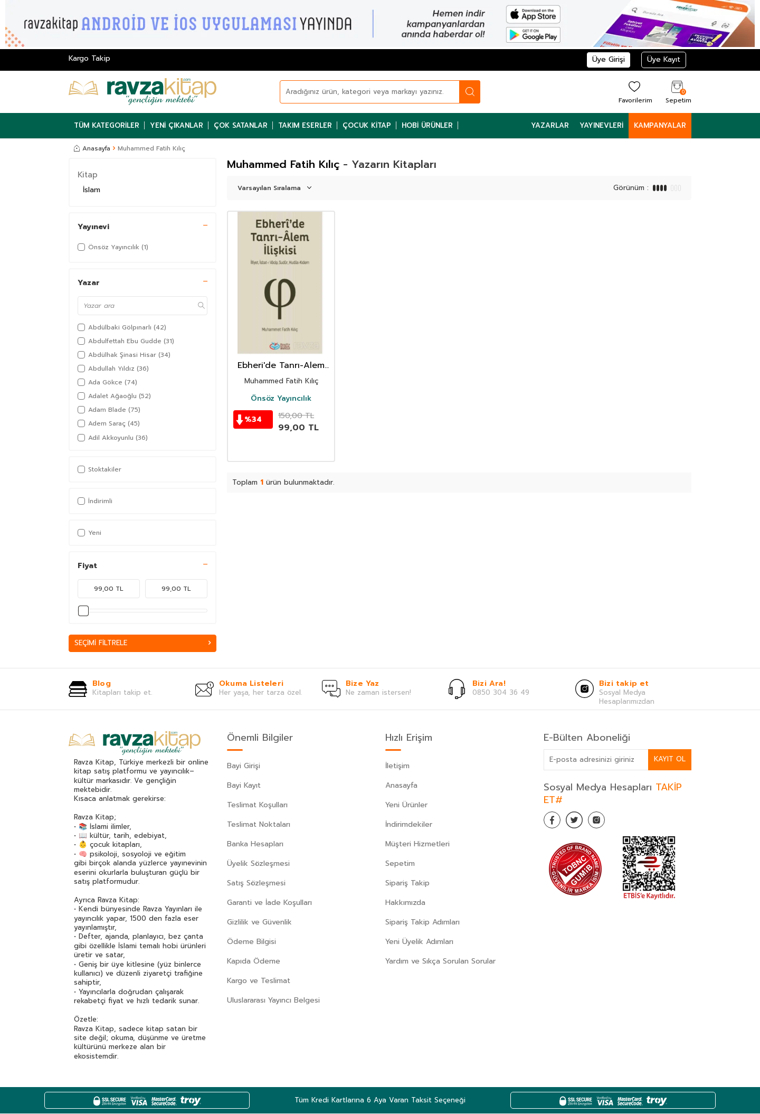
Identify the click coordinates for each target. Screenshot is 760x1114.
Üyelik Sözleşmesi (258, 864)
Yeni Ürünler (406, 805)
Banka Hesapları (255, 844)
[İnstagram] (607, 822)
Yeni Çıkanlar (176, 125)
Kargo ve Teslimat (258, 981)
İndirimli (95, 501)
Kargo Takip (89, 58)
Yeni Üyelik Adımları (419, 942)
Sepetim (400, 864)
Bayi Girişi (243, 766)
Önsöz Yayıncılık (281, 398)
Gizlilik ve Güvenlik (259, 922)
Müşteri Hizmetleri (417, 844)
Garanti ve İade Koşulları (269, 903)
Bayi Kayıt (244, 785)
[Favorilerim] (634, 92)
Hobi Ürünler (427, 125)
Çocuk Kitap (367, 125)
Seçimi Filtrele (142, 643)
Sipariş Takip (407, 883)
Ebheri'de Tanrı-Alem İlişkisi (281, 365)
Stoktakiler (99, 469)
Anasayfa (92, 148)
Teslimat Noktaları (258, 824)
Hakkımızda (405, 903)
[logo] (142, 92)
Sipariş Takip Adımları (422, 922)
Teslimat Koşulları (257, 805)
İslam (91, 189)
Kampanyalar (660, 125)
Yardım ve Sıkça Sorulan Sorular (440, 961)
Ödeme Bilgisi (251, 942)
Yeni (89, 532)
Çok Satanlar (241, 125)
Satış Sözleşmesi (256, 883)
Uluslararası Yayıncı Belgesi (273, 1000)
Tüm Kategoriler (106, 125)
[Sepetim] (677, 92)
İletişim (397, 766)
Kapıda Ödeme (253, 961)
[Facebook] (554, 822)
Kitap (88, 175)
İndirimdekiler (408, 824)
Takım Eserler (305, 125)
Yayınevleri (601, 125)
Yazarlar (550, 125)
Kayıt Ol (669, 759)
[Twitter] (580, 822)
